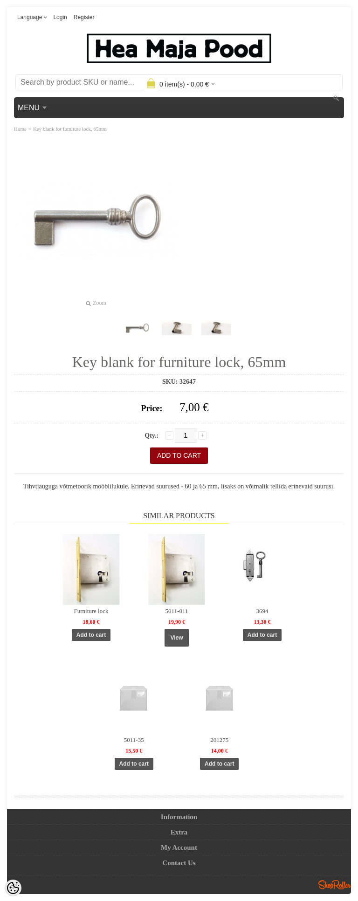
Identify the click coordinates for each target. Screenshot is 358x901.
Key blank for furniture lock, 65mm (70, 129)
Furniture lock (91, 610)
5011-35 (134, 739)
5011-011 (176, 610)
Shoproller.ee (334, 884)
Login (60, 17)
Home (20, 129)
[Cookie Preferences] (13, 888)
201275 (219, 739)
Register (84, 17)
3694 (262, 610)
